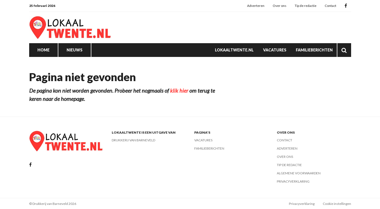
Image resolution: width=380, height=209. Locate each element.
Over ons (279, 6)
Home (43, 50)
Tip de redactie (305, 6)
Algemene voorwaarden (299, 173)
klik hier (179, 90)
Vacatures (274, 50)
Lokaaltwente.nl (234, 50)
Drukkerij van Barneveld (133, 140)
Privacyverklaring (293, 181)
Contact (330, 6)
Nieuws (75, 50)
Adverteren (255, 6)
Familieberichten (314, 50)
